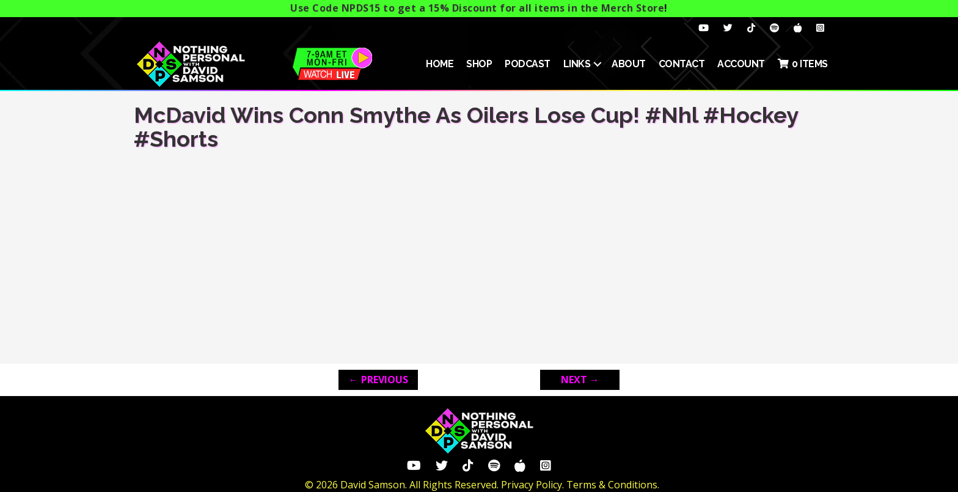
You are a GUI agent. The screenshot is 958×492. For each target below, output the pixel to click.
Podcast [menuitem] (527, 64)
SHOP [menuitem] (479, 64)
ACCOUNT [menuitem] (741, 64)
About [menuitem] (629, 64)
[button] (597, 64)
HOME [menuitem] (439, 64)
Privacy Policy (531, 484)
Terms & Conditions (611, 484)
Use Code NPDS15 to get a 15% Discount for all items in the (477, 8)
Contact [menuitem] (682, 64)
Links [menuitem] (577, 64)
